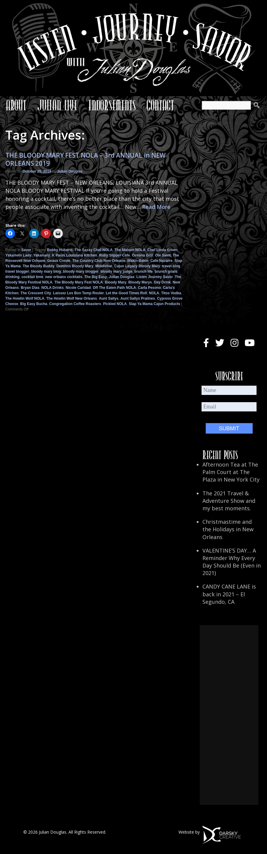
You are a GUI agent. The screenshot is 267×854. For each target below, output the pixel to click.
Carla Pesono (149, 288)
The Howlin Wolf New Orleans (71, 298)
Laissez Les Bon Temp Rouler (78, 293)
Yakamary (41, 255)
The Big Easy (95, 277)
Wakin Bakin (137, 261)
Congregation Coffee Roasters (75, 304)
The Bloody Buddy (38, 266)
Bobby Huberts (60, 250)
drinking (12, 277)
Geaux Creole (58, 261)
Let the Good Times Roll (126, 293)
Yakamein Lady (18, 255)
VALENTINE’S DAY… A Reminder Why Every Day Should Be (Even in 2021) (231, 562)
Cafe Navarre (161, 261)
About (15, 105)
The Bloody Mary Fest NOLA (78, 282)
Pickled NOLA (115, 304)
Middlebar (103, 266)
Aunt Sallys (108, 298)
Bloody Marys (140, 282)
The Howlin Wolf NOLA (24, 298)
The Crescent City (36, 293)
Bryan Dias (30, 288)
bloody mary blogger (81, 271)
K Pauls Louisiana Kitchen (74, 255)
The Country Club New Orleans (98, 261)
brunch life (143, 271)
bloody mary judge (116, 271)
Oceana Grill (142, 255)
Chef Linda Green (162, 250)
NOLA (154, 293)
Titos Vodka (171, 293)
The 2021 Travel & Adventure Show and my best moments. (228, 501)
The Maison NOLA (130, 250)
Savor (26, 250)
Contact (160, 105)
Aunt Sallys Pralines (137, 298)
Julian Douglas (70, 171)
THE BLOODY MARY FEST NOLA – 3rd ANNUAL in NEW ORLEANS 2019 (85, 159)
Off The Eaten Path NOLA (114, 288)
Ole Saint (163, 255)
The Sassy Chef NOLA (94, 250)
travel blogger (17, 271)
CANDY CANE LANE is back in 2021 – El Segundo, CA (229, 594)
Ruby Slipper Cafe (114, 255)
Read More (156, 206)
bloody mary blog (46, 271)
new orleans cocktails (63, 277)
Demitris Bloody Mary (75, 266)
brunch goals (166, 271)
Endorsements (112, 105)
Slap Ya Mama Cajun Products (154, 304)
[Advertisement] (229, 715)
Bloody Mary (115, 282)
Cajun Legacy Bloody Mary (137, 266)
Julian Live (57, 105)
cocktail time (32, 277)
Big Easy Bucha (33, 304)
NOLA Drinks (53, 288)
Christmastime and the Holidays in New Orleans (228, 529)
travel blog (171, 266)
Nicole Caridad (78, 288)
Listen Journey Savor (154, 277)
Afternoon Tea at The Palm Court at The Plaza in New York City (231, 472)
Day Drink (162, 282)
